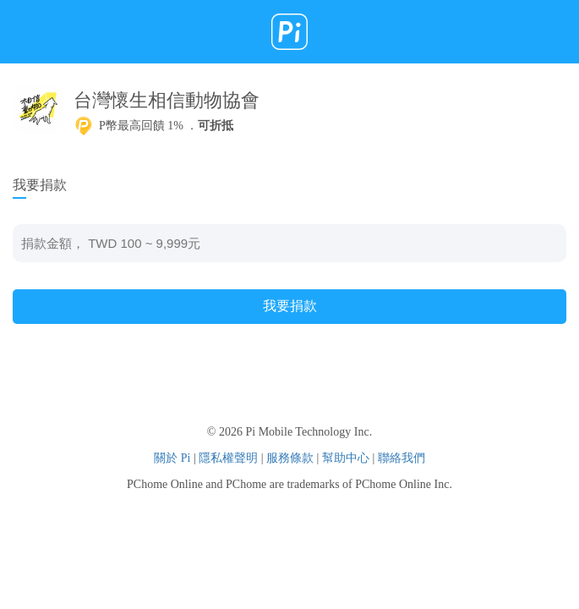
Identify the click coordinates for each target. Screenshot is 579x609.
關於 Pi (172, 458)
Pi (289, 32)
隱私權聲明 (228, 458)
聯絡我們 (401, 458)
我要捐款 (290, 306)
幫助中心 (345, 458)
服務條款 (290, 458)
